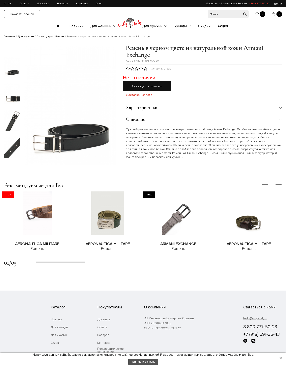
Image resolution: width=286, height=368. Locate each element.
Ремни (59, 36)
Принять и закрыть (143, 361)
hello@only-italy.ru (255, 318)
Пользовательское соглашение (110, 350)
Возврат (62, 3)
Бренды (181, 26)
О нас (8, 3)
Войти (278, 3)
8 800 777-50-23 (259, 3)
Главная (9, 36)
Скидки (204, 26)
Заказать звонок (22, 14)
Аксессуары (44, 36)
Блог (99, 3)
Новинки (76, 26)
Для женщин (101, 26)
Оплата (24, 3)
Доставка (43, 3)
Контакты (82, 3)
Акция (222, 26)
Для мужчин (152, 26)
